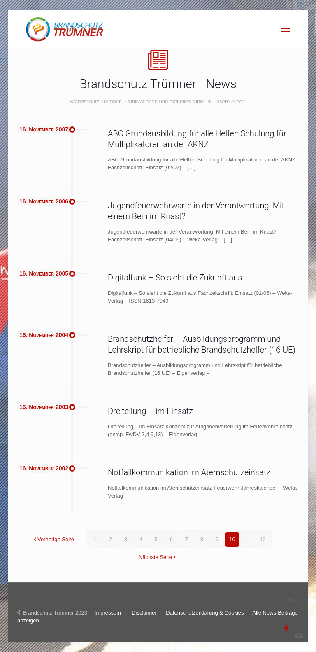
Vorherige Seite (53, 539)
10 (232, 539)
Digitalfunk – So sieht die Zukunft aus (175, 278)
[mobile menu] (286, 29)
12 (262, 539)
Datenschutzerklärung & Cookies (205, 613)
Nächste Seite (158, 557)
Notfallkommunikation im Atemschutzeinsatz (189, 472)
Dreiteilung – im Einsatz (150, 411)
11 (247, 539)
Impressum (108, 613)
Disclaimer (144, 613)
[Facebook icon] (286, 628)
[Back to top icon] (290, 600)
